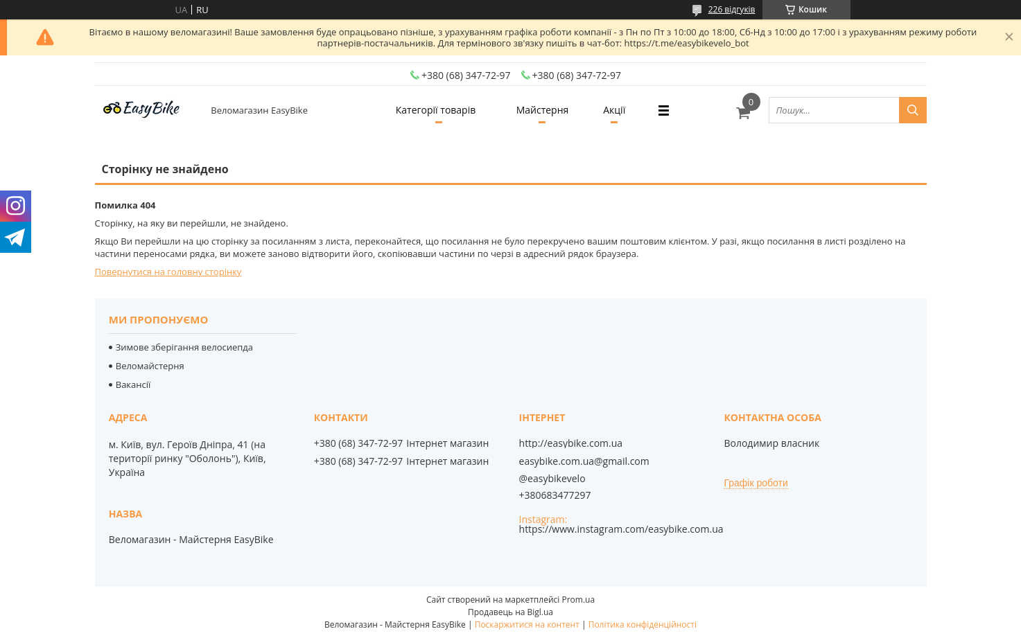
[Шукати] (913, 110)
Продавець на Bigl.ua (510, 612)
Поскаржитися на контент (527, 624)
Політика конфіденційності (642, 624)
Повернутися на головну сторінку (168, 271)
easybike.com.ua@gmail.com (584, 461)
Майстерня (542, 109)
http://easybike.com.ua (571, 443)
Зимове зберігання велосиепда (184, 347)
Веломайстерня (150, 366)
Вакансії (133, 384)
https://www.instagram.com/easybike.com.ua (621, 528)
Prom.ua (578, 599)
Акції (614, 109)
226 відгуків (732, 9)
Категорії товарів (435, 109)
